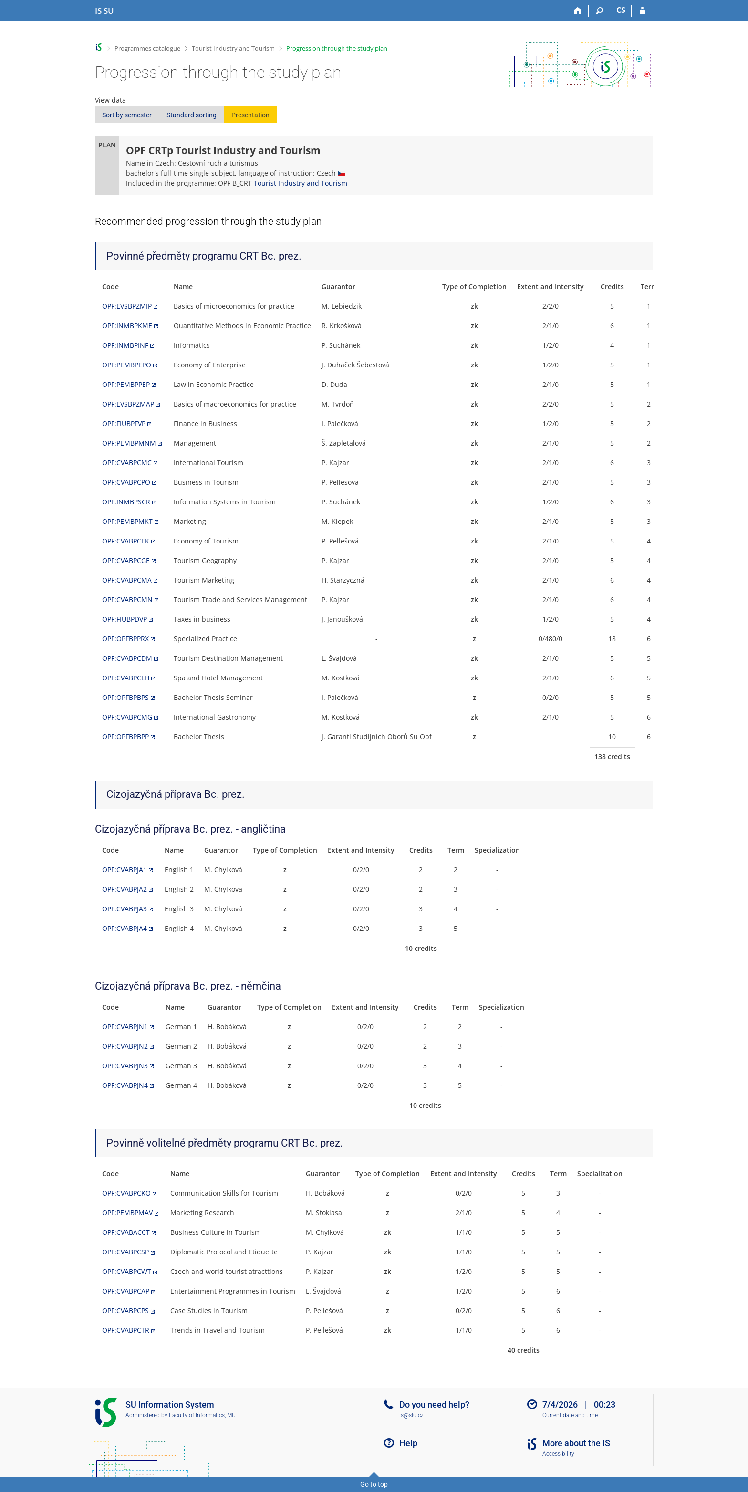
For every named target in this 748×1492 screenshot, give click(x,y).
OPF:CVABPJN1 (125, 1026)
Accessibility (558, 1453)
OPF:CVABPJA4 (124, 928)
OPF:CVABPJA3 (124, 908)
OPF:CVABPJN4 (125, 1085)
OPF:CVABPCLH (125, 677)
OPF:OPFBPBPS (125, 697)
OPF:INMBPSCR (126, 501)
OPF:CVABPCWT (126, 1271)
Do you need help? (434, 1404)
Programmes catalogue (147, 48)
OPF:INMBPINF (125, 345)
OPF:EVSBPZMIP (127, 306)
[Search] (599, 11)
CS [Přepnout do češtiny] (620, 10)
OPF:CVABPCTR (125, 1330)
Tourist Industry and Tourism (233, 48)
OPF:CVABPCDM (127, 658)
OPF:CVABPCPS (125, 1310)
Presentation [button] (250, 115)
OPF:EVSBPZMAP (128, 403)
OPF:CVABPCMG (127, 716)
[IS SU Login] (642, 11)
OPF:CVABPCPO (126, 482)
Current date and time (570, 1415)
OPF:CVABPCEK (125, 540)
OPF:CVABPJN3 (125, 1065)
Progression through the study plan (336, 48)
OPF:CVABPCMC (127, 462)
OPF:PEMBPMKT (127, 521)
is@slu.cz (411, 1415)
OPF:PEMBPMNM (129, 443)
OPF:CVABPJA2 (124, 889)
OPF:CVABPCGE (126, 560)
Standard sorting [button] (191, 115)
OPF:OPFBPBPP (125, 736)
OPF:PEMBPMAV (127, 1212)
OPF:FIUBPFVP (123, 423)
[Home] (578, 11)
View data (110, 99)
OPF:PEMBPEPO (126, 364)
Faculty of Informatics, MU (202, 1415)
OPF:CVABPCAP (125, 1290)
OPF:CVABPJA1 (124, 869)
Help (408, 1443)
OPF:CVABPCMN (127, 599)
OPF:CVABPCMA (127, 579)
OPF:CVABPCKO (126, 1193)
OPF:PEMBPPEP (126, 384)
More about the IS (576, 1443)
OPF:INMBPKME (127, 325)
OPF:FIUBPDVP (124, 619)
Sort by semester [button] (127, 115)
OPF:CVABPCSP (125, 1251)
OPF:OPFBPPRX (125, 638)
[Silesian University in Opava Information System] (104, 11)
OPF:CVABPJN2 (125, 1046)
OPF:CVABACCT (126, 1232)
